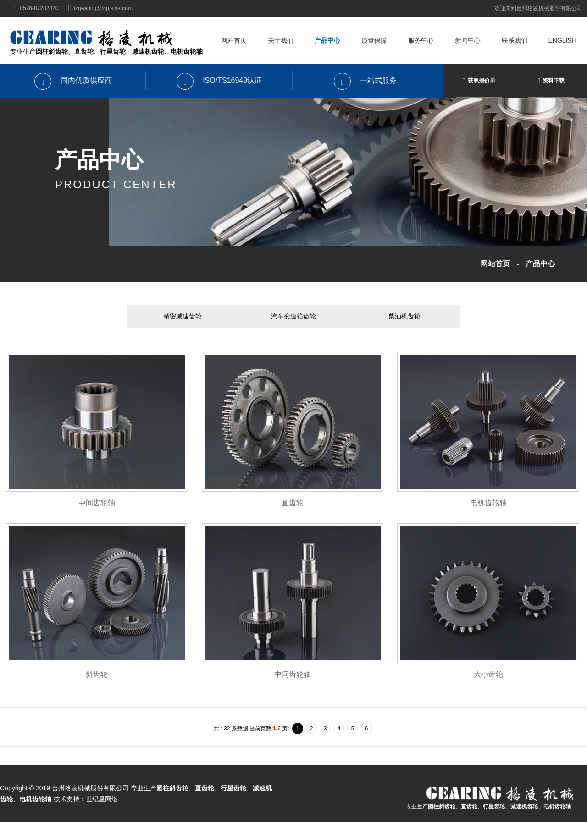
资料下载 (554, 80)
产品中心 (327, 40)
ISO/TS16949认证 (219, 80)
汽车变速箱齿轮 (293, 316)
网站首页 (234, 40)
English (562, 40)
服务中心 (421, 40)
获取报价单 (481, 80)
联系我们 (514, 40)
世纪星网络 (102, 799)
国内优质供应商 (73, 80)
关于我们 (281, 40)
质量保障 (374, 40)
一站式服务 (365, 80)
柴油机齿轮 (404, 316)
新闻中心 (468, 40)
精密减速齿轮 (182, 316)
